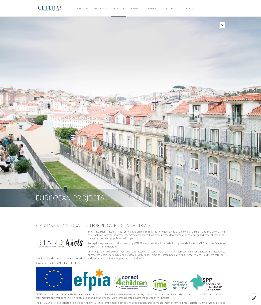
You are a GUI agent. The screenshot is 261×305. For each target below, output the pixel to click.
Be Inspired (151, 8)
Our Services (101, 8)
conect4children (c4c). (194, 231)
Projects (118, 8)
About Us (82, 8)
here (77, 263)
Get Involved (170, 8)
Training (134, 8)
